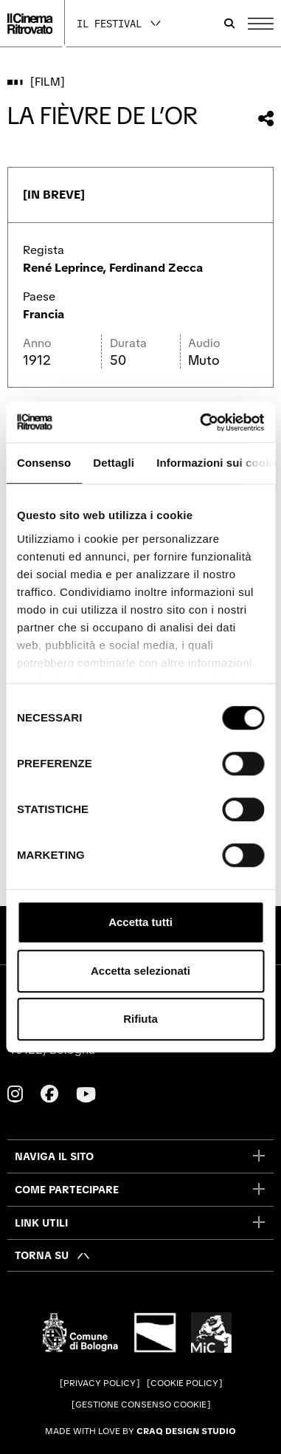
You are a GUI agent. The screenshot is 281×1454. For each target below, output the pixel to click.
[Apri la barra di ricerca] (229, 23)
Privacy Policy (99, 1383)
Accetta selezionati (140, 970)
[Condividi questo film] (266, 118)
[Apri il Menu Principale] (261, 23)
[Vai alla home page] (29, 23)
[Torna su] (53, 1255)
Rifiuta (140, 1018)
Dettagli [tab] (113, 462)
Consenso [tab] (44, 462)
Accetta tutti (140, 922)
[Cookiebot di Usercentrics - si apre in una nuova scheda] (201, 422)
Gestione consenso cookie (141, 1404)
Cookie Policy (184, 1383)
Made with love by (140, 1431)
